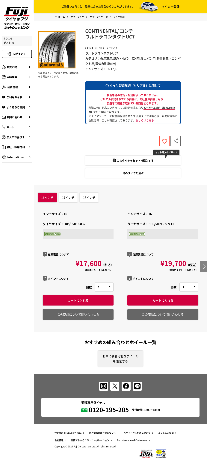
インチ (47, 197)
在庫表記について (56, 254)
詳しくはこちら (145, 120)
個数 (89, 287)
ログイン (20, 54)
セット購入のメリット (166, 152)
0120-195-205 (109, 410)
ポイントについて (56, 278)
